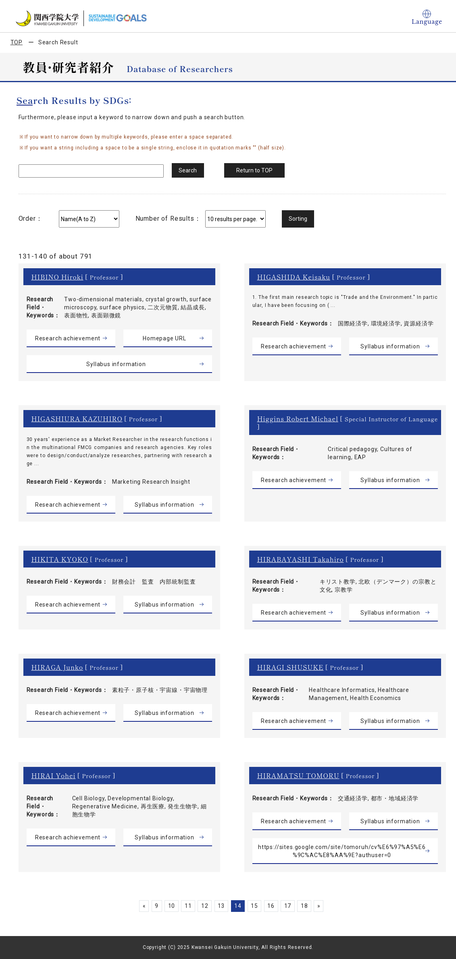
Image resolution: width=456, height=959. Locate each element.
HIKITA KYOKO (59, 559)
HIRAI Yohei (53, 775)
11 (186, 906)
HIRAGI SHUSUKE (290, 667)
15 (255, 906)
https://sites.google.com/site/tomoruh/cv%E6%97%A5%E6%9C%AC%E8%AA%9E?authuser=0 (342, 851)
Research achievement (68, 338)
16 (272, 906)
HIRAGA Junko (57, 667)
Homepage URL (164, 338)
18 (306, 906)
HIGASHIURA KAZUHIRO (77, 418)
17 (290, 906)
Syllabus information (116, 364)
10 (169, 906)
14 (238, 906)
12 (203, 906)
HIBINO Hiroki (57, 277)
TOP (16, 42)
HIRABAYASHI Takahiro (300, 559)
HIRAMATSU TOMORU (298, 775)
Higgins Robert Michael (298, 418)
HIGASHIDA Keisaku (294, 277)
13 (221, 906)
